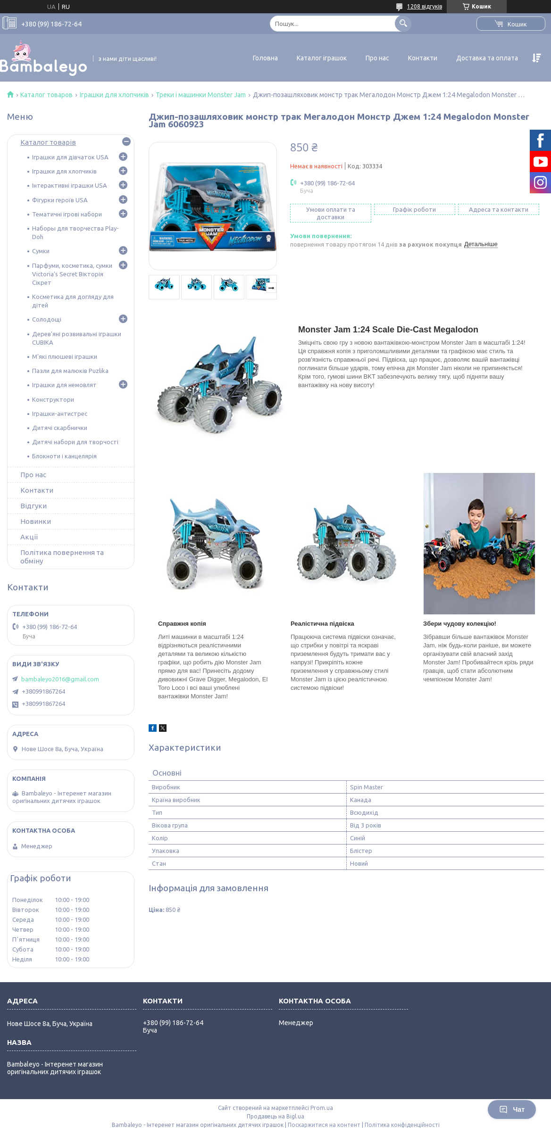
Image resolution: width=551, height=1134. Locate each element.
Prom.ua (321, 1108)
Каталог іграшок (322, 58)
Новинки (35, 521)
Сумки (41, 251)
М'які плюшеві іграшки (64, 356)
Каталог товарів (48, 142)
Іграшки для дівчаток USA (70, 157)
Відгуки (33, 506)
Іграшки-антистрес (59, 413)
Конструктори (53, 399)
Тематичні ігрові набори (67, 214)
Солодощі (46, 319)
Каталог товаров (46, 95)
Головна (265, 58)
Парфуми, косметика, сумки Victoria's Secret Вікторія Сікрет (72, 274)
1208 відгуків (424, 6)
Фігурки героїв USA (60, 200)
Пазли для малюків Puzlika (70, 370)
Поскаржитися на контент (324, 1125)
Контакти (422, 58)
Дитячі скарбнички (59, 427)
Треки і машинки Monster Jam (201, 95)
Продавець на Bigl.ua (275, 1116)
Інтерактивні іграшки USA (69, 185)
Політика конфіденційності (402, 1125)
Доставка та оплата (487, 58)
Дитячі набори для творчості (75, 442)
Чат (512, 1109)
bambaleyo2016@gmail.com (60, 679)
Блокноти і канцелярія (64, 456)
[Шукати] (403, 23)
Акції (29, 537)
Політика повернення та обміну (62, 556)
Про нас (377, 58)
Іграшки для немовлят (64, 384)
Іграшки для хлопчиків (114, 95)
